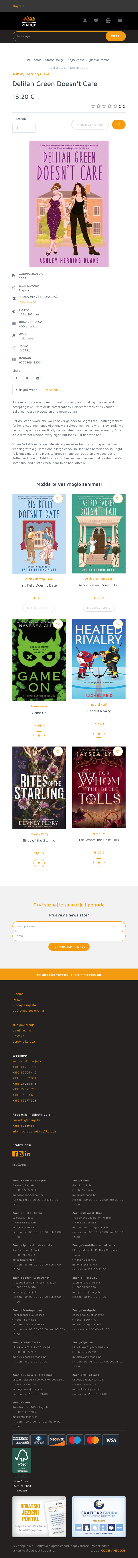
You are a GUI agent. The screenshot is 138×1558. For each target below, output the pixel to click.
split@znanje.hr (26, 1259)
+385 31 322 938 (25, 1352)
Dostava (18, 1036)
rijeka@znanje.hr (27, 1227)
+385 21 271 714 (25, 1255)
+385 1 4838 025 (25, 1384)
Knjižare (18, 6)
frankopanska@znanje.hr (32, 1324)
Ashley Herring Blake (39, 579)
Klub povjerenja (23, 1025)
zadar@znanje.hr (27, 1292)
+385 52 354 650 (24, 1095)
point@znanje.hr (27, 1416)
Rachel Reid (99, 704)
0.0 (108, 106)
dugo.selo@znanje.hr (30, 1389)
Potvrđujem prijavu (69, 946)
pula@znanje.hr (86, 1195)
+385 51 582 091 (24, 1078)
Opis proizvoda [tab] (26, 390)
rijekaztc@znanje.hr (89, 1292)
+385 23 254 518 (24, 1083)
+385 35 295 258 (24, 1089)
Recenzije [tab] (52, 390)
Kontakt (17, 999)
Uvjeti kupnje (21, 1030)
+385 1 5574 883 (25, 1319)
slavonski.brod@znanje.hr (93, 1227)
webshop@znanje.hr (26, 1061)
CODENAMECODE (113, 1550)
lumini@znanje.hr (87, 1264)
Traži (116, 36)
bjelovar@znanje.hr (89, 1356)
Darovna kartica (23, 1041)
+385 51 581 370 (85, 1287)
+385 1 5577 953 (24, 1100)
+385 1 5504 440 (24, 1072)
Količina (21, 118)
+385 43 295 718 (24, 1067)
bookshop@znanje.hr (30, 1195)
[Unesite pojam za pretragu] (69, 36)
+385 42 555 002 (85, 1259)
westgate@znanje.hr (89, 1324)
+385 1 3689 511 (24, 1125)
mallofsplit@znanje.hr (90, 1389)
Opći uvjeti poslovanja (28, 1010)
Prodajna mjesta (24, 1005)
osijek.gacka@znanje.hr (31, 1356)
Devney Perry (39, 834)
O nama (18, 994)
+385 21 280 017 (85, 1384)
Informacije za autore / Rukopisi (34, 1131)
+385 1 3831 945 (25, 1412)
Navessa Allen (39, 706)
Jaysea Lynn (99, 833)
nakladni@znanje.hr (26, 1120)
